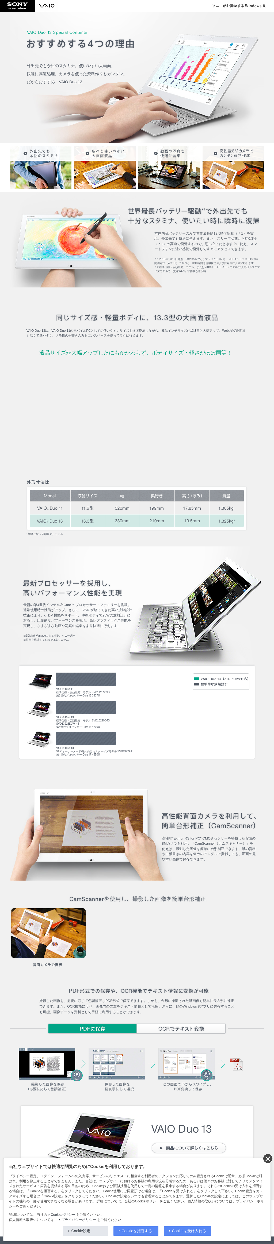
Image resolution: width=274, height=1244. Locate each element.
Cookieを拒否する (137, 1231)
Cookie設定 (81, 1231)
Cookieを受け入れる (189, 1231)
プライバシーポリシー (78, 1220)
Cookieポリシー (63, 1215)
